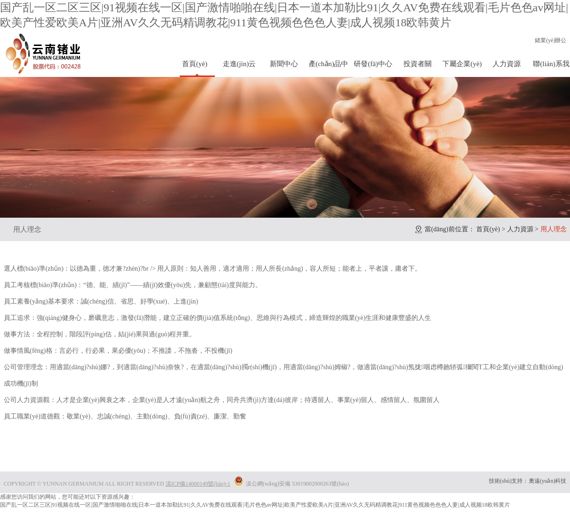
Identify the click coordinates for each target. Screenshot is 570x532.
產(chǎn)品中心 (329, 68)
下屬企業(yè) (462, 64)
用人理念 (27, 229)
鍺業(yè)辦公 (550, 40)
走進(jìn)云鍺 (239, 68)
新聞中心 (284, 64)
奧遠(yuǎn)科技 (548, 481)
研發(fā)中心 (373, 64)
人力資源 (507, 64)
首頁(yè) (194, 64)
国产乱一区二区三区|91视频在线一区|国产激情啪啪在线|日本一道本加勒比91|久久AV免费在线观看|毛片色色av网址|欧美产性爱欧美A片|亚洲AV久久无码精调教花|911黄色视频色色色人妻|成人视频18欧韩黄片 (255, 505)
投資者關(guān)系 (417, 68)
